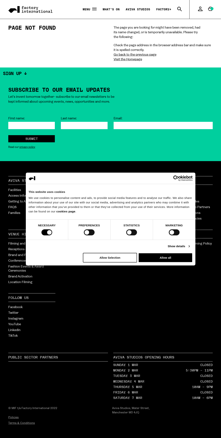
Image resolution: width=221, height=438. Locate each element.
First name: (16, 118)
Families (14, 213)
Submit (31, 138)
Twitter (13, 312)
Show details (176, 246)
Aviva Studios (138, 9)
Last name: (69, 118)
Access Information (22, 195)
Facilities (14, 190)
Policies (13, 417)
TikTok (13, 335)
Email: (118, 118)
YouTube (14, 324)
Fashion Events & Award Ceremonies (26, 268)
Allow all (165, 257)
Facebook (15, 307)
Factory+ (163, 9)
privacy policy (27, 147)
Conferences (17, 260)
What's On (111, 9)
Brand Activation (20, 276)
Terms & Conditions (21, 423)
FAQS (12, 207)
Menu (90, 9)
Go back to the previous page (135, 54)
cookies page (65, 211)
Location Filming (20, 282)
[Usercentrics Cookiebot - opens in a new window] (176, 178)
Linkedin (14, 330)
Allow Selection (109, 257)
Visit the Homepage (128, 59)
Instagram (15, 318)
